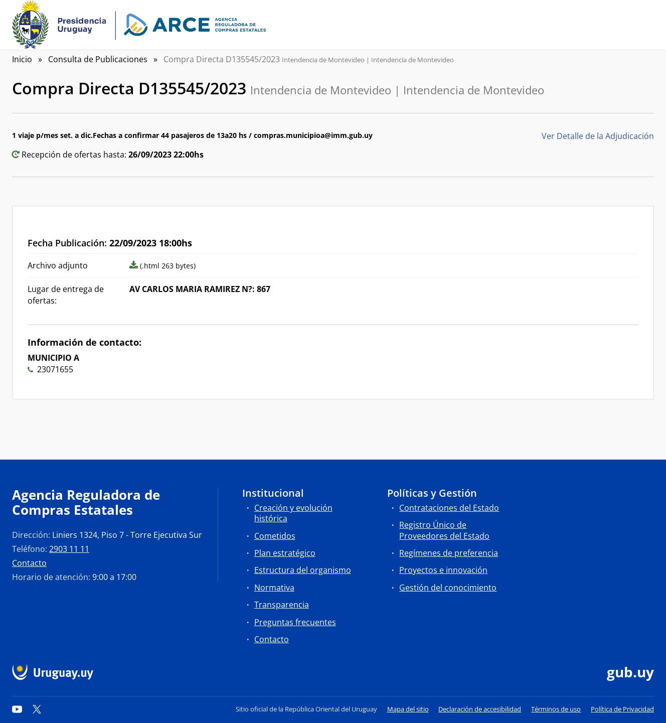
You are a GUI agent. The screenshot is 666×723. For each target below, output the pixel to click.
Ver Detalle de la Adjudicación (598, 135)
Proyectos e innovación (443, 569)
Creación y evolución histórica (293, 513)
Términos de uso (556, 708)
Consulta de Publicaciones (97, 59)
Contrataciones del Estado (449, 507)
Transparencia (281, 604)
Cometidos (274, 535)
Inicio (22, 59)
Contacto (29, 562)
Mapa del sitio (408, 708)
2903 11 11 (69, 548)
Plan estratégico (284, 552)
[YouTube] (17, 708)
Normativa (274, 587)
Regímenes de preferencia (448, 552)
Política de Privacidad (622, 708)
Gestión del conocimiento (447, 587)
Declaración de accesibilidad (479, 708)
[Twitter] (37, 708)
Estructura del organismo (302, 569)
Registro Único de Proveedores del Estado (444, 530)
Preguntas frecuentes (295, 622)
